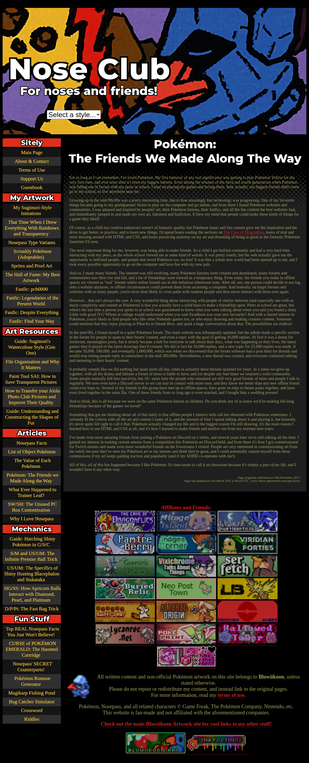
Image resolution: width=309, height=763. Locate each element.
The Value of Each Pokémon (32, 463)
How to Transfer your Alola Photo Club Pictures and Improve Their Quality (32, 396)
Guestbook (32, 187)
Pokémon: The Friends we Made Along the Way (32, 478)
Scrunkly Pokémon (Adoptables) (33, 254)
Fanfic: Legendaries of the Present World (32, 300)
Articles (32, 433)
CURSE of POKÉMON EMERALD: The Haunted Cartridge (32, 649)
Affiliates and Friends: (186, 507)
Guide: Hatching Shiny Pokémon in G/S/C (32, 541)
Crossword (32, 710)
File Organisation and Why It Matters (32, 364)
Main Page (31, 152)
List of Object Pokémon (32, 451)
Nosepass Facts (32, 443)
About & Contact (32, 161)
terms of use (231, 695)
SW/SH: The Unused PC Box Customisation (32, 507)
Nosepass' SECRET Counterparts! (32, 666)
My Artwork (32, 197)
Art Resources (32, 331)
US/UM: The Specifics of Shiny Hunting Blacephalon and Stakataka (31, 573)
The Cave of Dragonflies (243, 232)
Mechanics (32, 529)
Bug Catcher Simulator (32, 701)
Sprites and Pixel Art (31, 266)
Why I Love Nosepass (32, 518)
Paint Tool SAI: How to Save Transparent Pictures (31, 379)
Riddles (31, 719)
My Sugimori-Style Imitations (32, 210)
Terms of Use (31, 170)
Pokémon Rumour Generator (32, 681)
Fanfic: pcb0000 (32, 289)
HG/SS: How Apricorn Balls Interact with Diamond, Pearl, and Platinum (32, 594)
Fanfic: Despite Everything (32, 312)
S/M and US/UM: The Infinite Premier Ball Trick (31, 556)
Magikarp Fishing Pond (31, 693)
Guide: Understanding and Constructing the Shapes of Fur (32, 417)
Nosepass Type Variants (31, 242)
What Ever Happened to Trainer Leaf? (32, 492)
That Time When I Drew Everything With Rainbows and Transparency (32, 228)
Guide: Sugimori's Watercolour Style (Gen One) (31, 347)
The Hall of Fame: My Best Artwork (32, 277)
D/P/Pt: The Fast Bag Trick (32, 609)
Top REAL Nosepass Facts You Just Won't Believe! (32, 631)
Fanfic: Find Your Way (31, 321)
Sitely (32, 142)
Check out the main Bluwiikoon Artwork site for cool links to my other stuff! (186, 724)
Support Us (32, 179)
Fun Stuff (32, 619)
